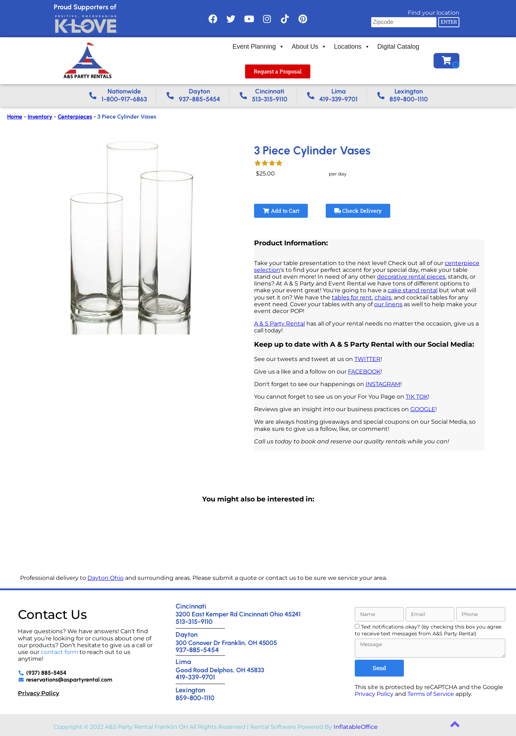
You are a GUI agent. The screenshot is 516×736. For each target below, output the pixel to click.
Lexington (190, 690)
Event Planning (259, 46)
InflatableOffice (356, 726)
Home (14, 116)
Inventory (40, 116)
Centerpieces (75, 116)
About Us (309, 46)
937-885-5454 (197, 650)
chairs (382, 297)
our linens (388, 304)
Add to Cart (281, 210)
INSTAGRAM (383, 384)
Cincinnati (191, 606)
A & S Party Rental (279, 323)
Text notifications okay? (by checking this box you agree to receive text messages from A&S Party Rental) (428, 630)
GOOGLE (422, 409)
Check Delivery (358, 210)
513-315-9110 (194, 621)
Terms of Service (430, 694)
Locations (352, 46)
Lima (183, 662)
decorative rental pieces (411, 276)
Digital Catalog (398, 46)
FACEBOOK (364, 371)
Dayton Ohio (105, 577)
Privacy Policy (38, 693)
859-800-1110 (195, 698)
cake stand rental (413, 290)
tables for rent (352, 297)
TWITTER (367, 359)
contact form (59, 652)
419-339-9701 (195, 677)
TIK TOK (417, 396)
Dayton (186, 634)
